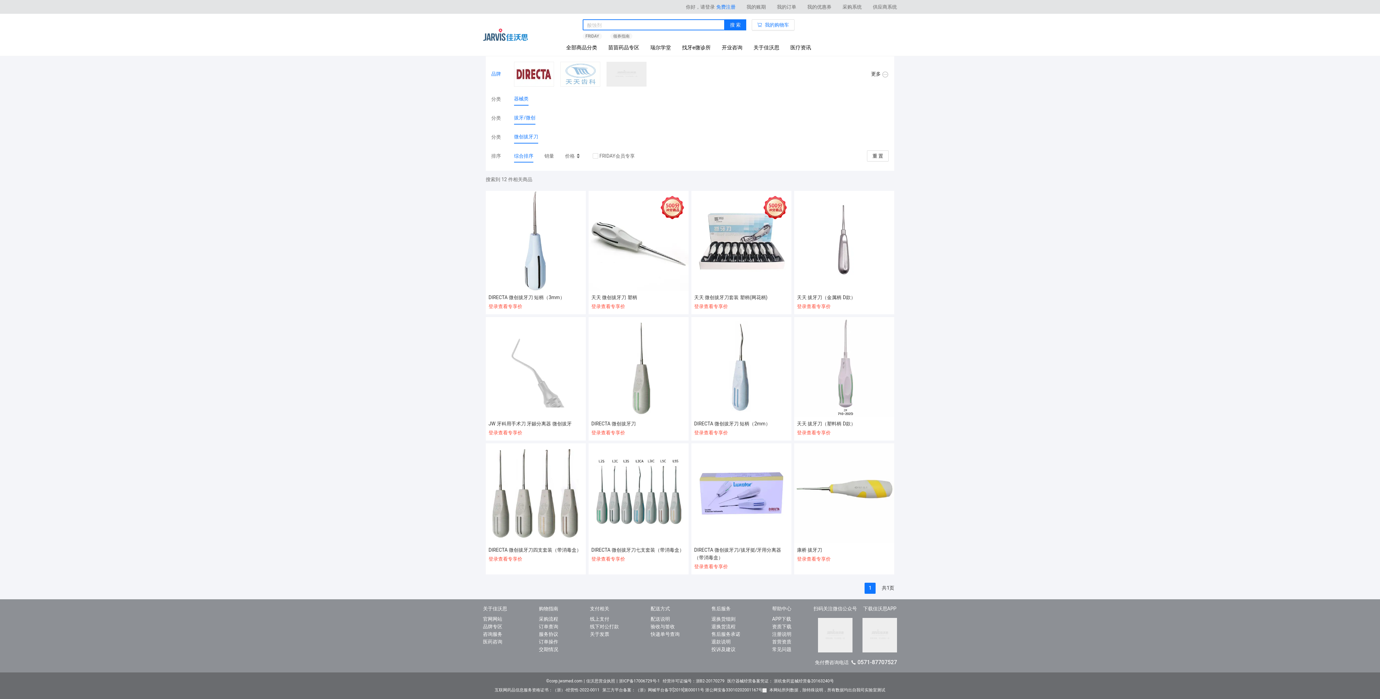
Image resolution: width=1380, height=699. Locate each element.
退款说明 (721, 641)
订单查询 (548, 626)
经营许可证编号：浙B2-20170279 (694, 681)
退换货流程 (723, 626)
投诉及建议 (723, 649)
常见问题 (781, 649)
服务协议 (548, 634)
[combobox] (653, 25)
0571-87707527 (877, 662)
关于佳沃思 (766, 48)
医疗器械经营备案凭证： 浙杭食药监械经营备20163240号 (780, 681)
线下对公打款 (604, 626)
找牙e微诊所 (696, 48)
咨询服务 (492, 634)
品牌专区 (492, 626)
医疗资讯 (800, 48)
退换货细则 (723, 619)
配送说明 (660, 619)
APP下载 (781, 619)
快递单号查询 (665, 634)
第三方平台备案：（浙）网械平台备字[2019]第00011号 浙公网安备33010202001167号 (684, 690)
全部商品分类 (581, 48)
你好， (700, 7)
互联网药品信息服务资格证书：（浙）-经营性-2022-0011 (547, 690)
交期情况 (548, 649)
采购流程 (548, 619)
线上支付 (599, 619)
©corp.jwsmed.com (564, 681)
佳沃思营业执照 (600, 681)
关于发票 (599, 634)
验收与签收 (663, 626)
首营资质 (781, 641)
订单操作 (548, 641)
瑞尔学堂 (660, 48)
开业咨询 (732, 48)
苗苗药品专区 (623, 48)
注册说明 (781, 634)
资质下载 (781, 626)
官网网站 (492, 619)
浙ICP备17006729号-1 (639, 681)
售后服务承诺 (725, 634)
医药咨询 (492, 641)
